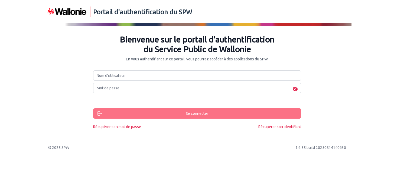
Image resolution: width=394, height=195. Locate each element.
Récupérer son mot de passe (117, 127)
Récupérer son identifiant (279, 127)
